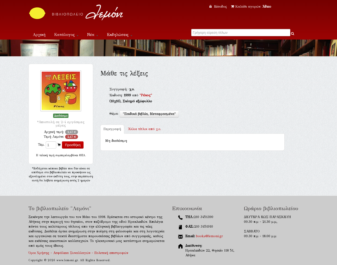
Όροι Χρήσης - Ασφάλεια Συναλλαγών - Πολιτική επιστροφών (78, 253)
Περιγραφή (112, 129)
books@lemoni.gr (209, 236)
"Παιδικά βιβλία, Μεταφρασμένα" (149, 114)
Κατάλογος (66, 34)
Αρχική (39, 34)
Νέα (92, 34)
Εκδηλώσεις (119, 34)
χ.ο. (144, 129)
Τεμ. (41, 145)
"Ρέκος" (146, 95)
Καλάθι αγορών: (251, 7)
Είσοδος (218, 7)
